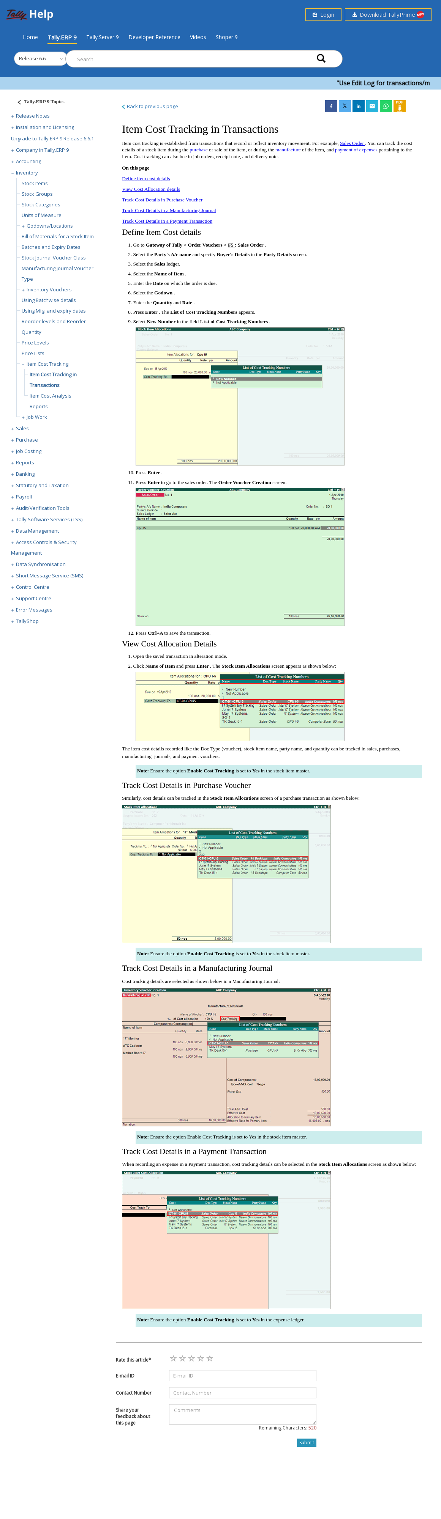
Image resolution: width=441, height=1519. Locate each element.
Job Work (37, 417)
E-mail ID (125, 1376)
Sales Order (352, 143)
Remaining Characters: (287, 1428)
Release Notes (33, 115)
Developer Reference (154, 37)
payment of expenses (357, 150)
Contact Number (134, 1393)
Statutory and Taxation (42, 485)
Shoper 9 (227, 37)
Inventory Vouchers (49, 289)
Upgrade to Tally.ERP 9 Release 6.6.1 (52, 138)
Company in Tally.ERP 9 (42, 149)
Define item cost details (146, 178)
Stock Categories (41, 204)
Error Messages (34, 609)
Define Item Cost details (161, 232)
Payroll (24, 496)
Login (323, 14)
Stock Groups (37, 193)
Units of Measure (42, 215)
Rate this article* (133, 1360)
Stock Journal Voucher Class (54, 257)
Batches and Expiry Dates (51, 247)
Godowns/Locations (50, 225)
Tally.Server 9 (102, 37)
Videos (198, 37)
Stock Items (35, 183)
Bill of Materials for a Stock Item (58, 236)
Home (30, 37)
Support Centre (33, 598)
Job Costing (28, 451)
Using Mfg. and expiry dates (54, 310)
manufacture (288, 150)
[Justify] (38, 102)
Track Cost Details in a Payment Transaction (167, 221)
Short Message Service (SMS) (49, 575)
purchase (199, 150)
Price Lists (33, 353)
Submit (306, 1442)
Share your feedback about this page (133, 1416)
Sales (22, 428)
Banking (25, 473)
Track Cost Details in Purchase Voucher (162, 200)
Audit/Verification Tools (43, 508)
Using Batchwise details (49, 300)
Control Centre (32, 586)
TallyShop (27, 621)
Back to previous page (149, 106)
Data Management (37, 530)
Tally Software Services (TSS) (49, 519)
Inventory (27, 172)
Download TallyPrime (388, 15)
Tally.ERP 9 (62, 37)
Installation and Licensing (45, 127)
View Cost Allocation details (151, 189)
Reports (25, 462)
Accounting (28, 161)
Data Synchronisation (41, 564)
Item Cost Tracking (47, 363)
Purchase (27, 439)
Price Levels (35, 342)
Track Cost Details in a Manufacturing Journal (169, 210)
